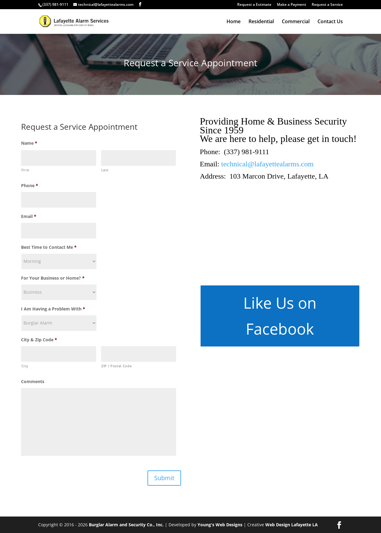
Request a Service (327, 5)
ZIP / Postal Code (116, 366)
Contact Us (330, 22)
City (24, 366)
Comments (32, 381)
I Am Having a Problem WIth (53, 309)
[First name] (58, 158)
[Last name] (138, 158)
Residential (261, 22)
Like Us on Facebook (280, 315)
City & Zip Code (39, 340)
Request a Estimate (254, 5)
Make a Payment (291, 5)
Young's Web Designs (220, 525)
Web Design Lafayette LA (291, 525)
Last (105, 170)
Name (29, 143)
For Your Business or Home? (53, 278)
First (25, 170)
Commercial (296, 22)
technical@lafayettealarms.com (267, 164)
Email (28, 216)
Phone (29, 185)
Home (234, 22)
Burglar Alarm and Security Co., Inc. (126, 525)
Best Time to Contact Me (49, 247)
